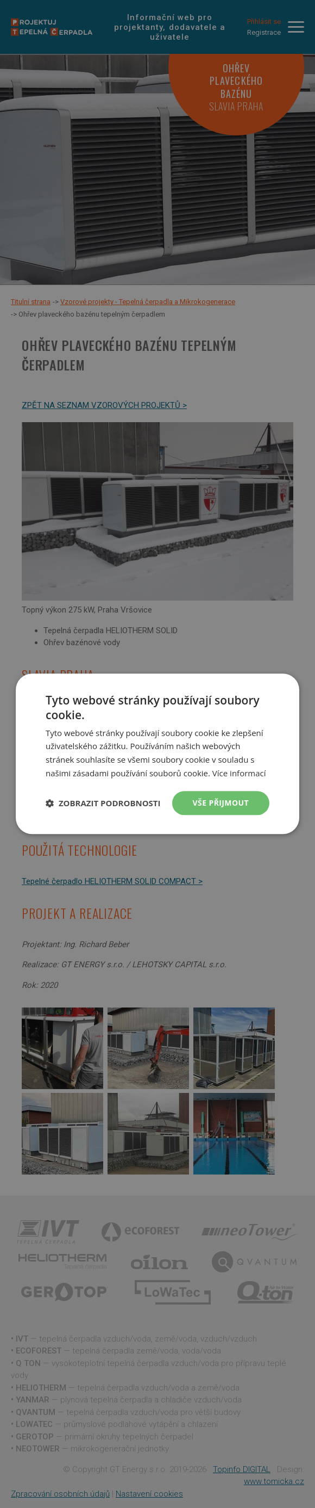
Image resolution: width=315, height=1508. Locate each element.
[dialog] (157, 753)
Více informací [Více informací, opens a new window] (239, 773)
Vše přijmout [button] (221, 803)
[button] (103, 803)
